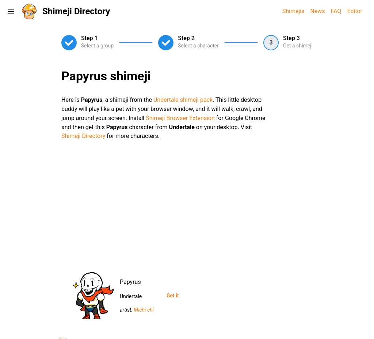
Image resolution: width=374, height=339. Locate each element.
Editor (354, 11)
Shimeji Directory (76, 11)
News (317, 11)
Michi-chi (144, 310)
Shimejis (293, 11)
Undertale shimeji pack (183, 99)
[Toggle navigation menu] (11, 11)
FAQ (336, 11)
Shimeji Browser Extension (180, 118)
